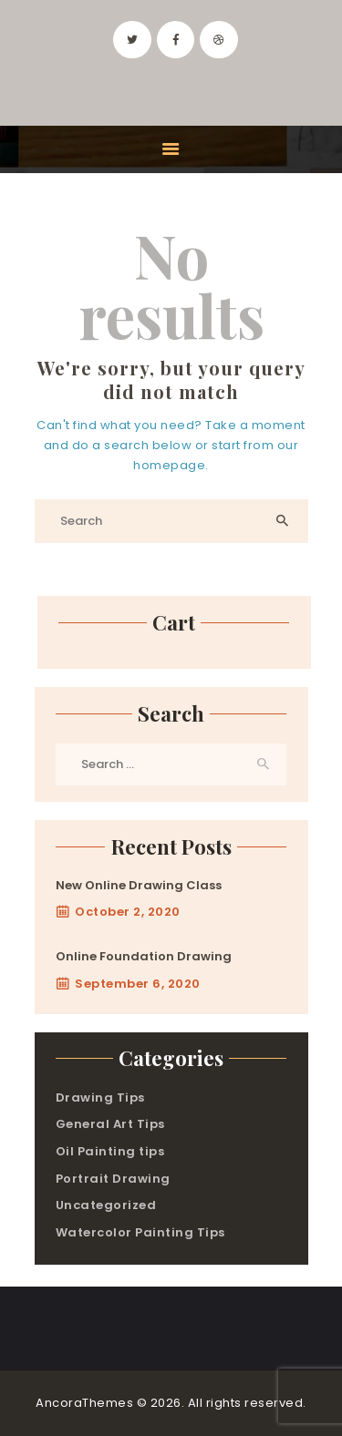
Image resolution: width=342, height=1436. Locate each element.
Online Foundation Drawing (144, 956)
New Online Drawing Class (139, 885)
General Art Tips (110, 1124)
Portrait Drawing (113, 1178)
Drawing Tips (100, 1097)
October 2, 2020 (128, 911)
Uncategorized (106, 1205)
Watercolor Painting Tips (140, 1232)
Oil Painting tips (110, 1151)
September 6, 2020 (138, 983)
